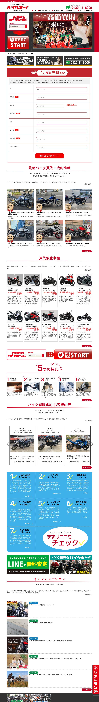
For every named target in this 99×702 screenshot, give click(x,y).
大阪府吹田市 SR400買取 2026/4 (77, 212)
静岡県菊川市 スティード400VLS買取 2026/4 (50, 213)
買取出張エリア (71, 10)
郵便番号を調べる (72, 105)
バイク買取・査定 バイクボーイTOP (20, 54)
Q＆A (80, 10)
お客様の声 (89, 10)
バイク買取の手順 (58, 10)
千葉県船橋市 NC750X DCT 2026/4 (20, 243)
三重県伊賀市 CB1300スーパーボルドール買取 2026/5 (21, 213)
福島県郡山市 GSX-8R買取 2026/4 (49, 243)
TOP (34, 10)
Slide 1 (40, 48)
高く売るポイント (44, 10)
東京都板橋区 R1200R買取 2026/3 (77, 243)
